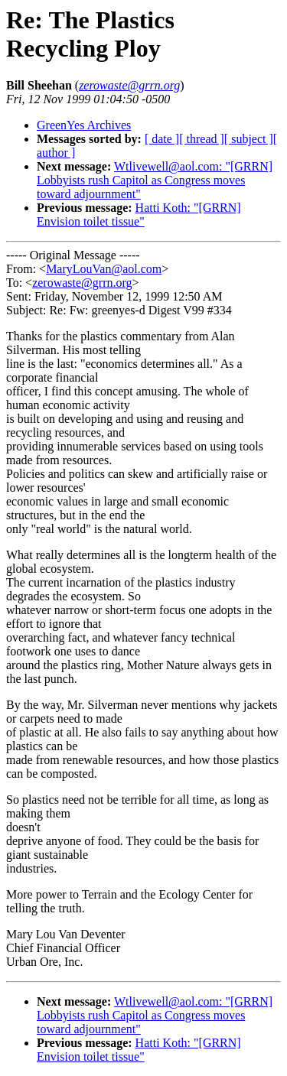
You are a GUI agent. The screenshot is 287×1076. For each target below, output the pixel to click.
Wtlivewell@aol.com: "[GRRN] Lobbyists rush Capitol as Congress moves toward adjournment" (154, 180)
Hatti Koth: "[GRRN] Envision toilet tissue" (139, 214)
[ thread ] (201, 138)
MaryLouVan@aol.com (103, 268)
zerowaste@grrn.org (82, 282)
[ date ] (162, 138)
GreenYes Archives (84, 125)
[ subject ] (248, 138)
